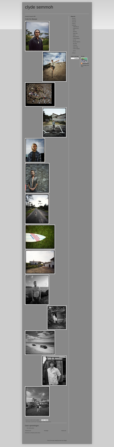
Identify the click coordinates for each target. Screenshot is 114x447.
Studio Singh (75, 47)
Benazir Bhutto (76, 36)
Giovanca (75, 31)
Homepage (46, 430)
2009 (73, 25)
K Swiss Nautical (76, 38)
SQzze (74, 35)
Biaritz (29, 421)
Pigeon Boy (75, 33)
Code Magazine (39, 421)
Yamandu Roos (48, 421)
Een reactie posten (30, 428)
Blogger (65, 440)
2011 (73, 21)
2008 (73, 52)
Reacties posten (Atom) (35, 432)
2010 (73, 23)
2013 (73, 18)
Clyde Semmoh (33, 421)
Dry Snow (75, 43)
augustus (75, 28)
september (75, 26)
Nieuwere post (28, 430)
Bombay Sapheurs (76, 41)
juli (73, 50)
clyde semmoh (39, 7)
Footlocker (75, 45)
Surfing (44, 421)
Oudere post (63, 430)
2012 (73, 20)
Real (74, 29)
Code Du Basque (76, 48)
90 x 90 (74, 40)
